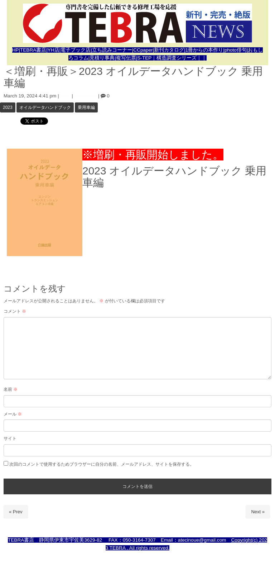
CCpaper (143, 50)
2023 (8, 107)
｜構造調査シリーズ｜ (176, 58)
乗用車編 (86, 107)
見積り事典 (102, 58)
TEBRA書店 (33, 50)
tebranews (85, 96)
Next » (258, 511)
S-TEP (144, 58)
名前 (11, 389)
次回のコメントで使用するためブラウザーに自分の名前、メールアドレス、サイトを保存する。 (101, 464)
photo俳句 (236, 50)
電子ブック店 (76, 50)
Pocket (57, 120)
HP (15, 50)
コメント (15, 311)
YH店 (53, 50)
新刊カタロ (166, 50)
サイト (10, 438)
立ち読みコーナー (112, 50)
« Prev (16, 511)
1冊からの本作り (204, 50)
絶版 (65, 96)
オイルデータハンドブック (45, 107)
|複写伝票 (125, 58)
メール (13, 414)
